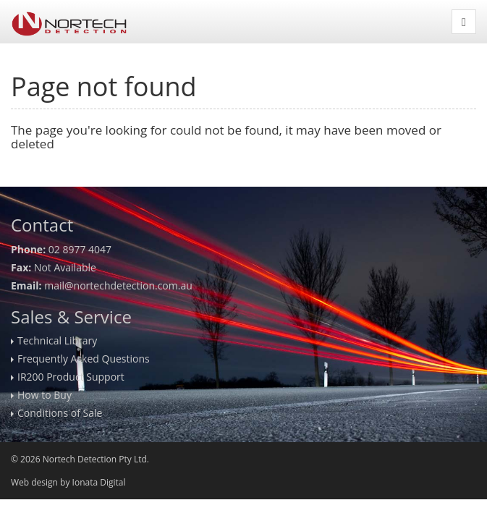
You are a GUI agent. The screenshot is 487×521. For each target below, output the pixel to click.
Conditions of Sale (59, 413)
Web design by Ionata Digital (68, 482)
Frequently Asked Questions (83, 358)
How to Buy (44, 395)
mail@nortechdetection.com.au (118, 285)
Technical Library (57, 340)
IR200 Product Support (70, 377)
